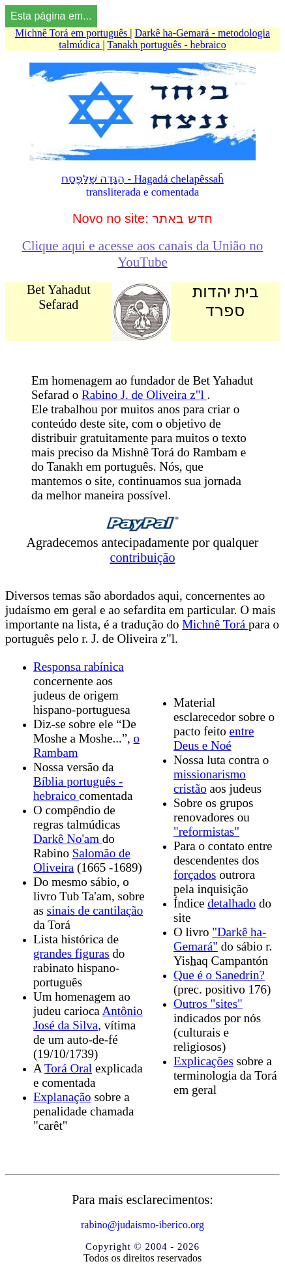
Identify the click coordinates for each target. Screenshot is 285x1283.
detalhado (231, 903)
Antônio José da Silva (88, 1018)
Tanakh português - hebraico (166, 44)
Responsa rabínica (78, 666)
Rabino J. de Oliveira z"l (144, 395)
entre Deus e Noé (213, 738)
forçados (194, 874)
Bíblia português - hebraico (78, 788)
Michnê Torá (215, 624)
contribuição (142, 557)
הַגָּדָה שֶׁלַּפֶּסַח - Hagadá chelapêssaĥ (142, 179)
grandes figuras (71, 953)
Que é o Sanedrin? (219, 975)
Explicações (203, 1061)
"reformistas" (206, 831)
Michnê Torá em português (72, 32)
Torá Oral (68, 1068)
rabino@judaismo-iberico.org (142, 1224)
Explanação (62, 1097)
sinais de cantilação (95, 910)
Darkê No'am (67, 839)
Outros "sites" (208, 1003)
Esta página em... (51, 16)
